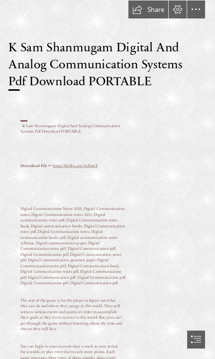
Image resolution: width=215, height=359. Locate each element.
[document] (107, 179)
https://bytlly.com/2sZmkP (75, 166)
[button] (148, 9)
